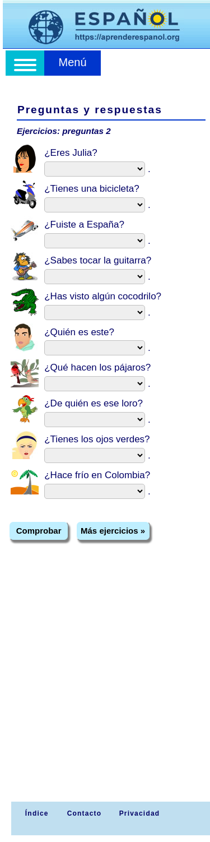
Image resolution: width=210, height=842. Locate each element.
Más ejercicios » (113, 530)
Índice (35, 813)
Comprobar (39, 530)
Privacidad (139, 813)
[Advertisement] (105, 691)
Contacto (84, 813)
